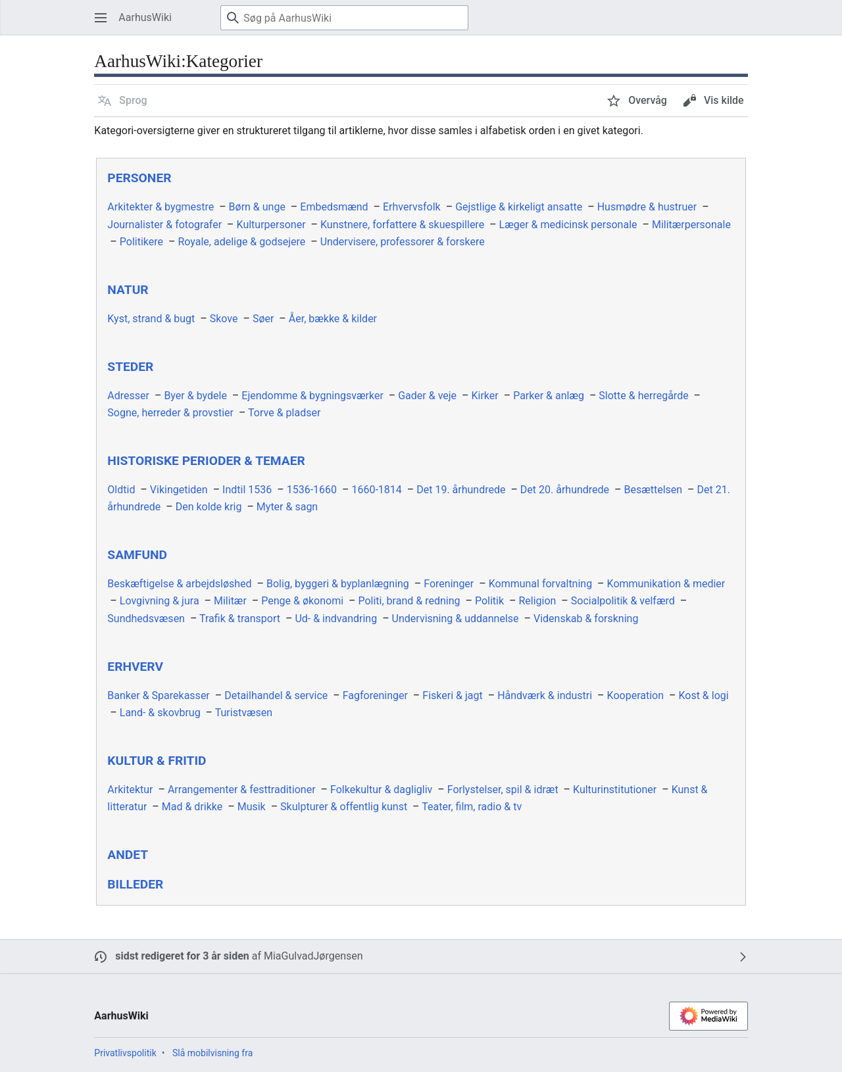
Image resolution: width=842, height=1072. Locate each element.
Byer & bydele (195, 395)
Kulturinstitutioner (614, 789)
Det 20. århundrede (564, 489)
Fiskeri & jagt (452, 695)
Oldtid (121, 489)
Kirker (485, 395)
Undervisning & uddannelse (455, 618)
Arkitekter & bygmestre (160, 207)
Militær (230, 601)
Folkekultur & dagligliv (381, 789)
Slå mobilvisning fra (212, 1053)
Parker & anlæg (548, 395)
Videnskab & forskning (585, 618)
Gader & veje (427, 395)
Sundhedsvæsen (146, 618)
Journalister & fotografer (164, 224)
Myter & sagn (287, 506)
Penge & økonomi (302, 601)
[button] (122, 100)
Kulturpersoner (271, 224)
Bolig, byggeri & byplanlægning (337, 583)
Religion (537, 601)
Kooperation (635, 695)
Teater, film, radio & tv (472, 806)
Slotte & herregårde (643, 395)
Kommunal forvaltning (541, 583)
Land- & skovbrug (160, 712)
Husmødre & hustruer (647, 207)
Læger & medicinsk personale (568, 224)
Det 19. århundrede (460, 489)
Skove (224, 318)
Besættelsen (653, 489)
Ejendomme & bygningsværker (312, 395)
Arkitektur (130, 789)
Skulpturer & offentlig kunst (343, 806)
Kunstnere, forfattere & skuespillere (402, 224)
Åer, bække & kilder (333, 318)
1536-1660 (312, 489)
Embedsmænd (334, 207)
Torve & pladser (284, 412)
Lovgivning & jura (159, 601)
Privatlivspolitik (125, 1053)
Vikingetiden (179, 489)
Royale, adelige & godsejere (241, 241)
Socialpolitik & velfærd (623, 601)
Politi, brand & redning (409, 601)
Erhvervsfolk (412, 207)
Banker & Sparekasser (158, 695)
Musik (251, 806)
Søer (263, 318)
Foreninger (449, 583)
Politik (489, 601)
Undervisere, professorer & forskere (402, 241)
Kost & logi (703, 695)
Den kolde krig (209, 506)
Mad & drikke (192, 806)
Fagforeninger (375, 695)
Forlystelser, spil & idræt (502, 789)
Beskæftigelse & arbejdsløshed (179, 583)
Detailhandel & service (276, 695)
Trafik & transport (239, 618)
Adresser (128, 395)
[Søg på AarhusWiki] (344, 18)
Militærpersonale (691, 224)
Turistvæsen (243, 712)
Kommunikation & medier (666, 583)
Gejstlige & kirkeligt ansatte (518, 207)
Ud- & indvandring (336, 618)
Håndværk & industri (544, 695)
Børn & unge (257, 207)
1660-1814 (376, 489)
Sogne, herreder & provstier (170, 412)
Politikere (141, 241)
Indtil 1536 (247, 489)
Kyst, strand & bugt (151, 318)
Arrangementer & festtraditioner (242, 789)
